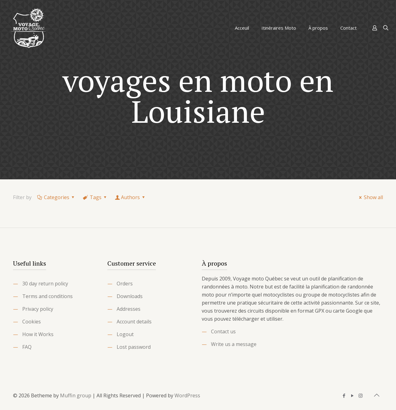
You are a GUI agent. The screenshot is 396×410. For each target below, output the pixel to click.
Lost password (134, 347)
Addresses (128, 308)
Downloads (130, 296)
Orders (125, 283)
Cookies (31, 321)
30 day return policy (45, 283)
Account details (134, 321)
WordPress (187, 395)
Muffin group (75, 395)
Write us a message (233, 344)
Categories (56, 197)
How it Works (38, 334)
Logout (125, 334)
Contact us (223, 331)
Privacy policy (37, 308)
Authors (130, 197)
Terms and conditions (47, 296)
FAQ (27, 347)
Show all (370, 197)
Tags (95, 197)
